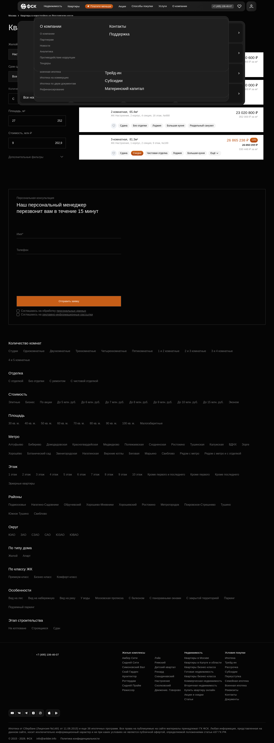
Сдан (56, 628)
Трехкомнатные (86, 351)
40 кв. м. (30, 423)
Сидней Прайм (131, 685)
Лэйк (158, 657)
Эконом (234, 402)
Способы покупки (142, 6)
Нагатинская (90, 453)
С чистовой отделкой (84, 381)
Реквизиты (231, 690)
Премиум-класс (18, 576)
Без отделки (36, 381)
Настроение (162, 680)
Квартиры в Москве (196, 657)
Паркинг (229, 598)
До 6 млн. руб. (90, 402)
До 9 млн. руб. (162, 402)
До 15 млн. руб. (213, 402)
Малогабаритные (151, 423)
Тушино (226, 504)
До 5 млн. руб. (66, 402)
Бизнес (30, 402)
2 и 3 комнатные (195, 351)
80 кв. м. (95, 423)
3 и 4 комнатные (222, 351)
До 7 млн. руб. (114, 402)
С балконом (136, 598)
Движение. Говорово (168, 690)
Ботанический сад (39, 453)
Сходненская (157, 444)
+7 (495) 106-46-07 (47, 654)
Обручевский (72, 504)
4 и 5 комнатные (19, 360)
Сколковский (163, 685)
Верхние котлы (114, 453)
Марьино (150, 453)
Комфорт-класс (67, 576)
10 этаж (137, 474)
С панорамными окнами (165, 598)
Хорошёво (15, 453)
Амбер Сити (130, 657)
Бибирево (34, 444)
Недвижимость (53, 6)
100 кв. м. (128, 423)
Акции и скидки (194, 694)
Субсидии (231, 671)
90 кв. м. (111, 423)
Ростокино (178, 444)
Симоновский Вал (133, 667)
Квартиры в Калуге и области (203, 662)
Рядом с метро (189, 453)
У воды (85, 598)
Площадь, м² (16, 111)
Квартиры (73, 6)
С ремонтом (57, 381)
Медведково (111, 444)
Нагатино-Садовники (45, 504)
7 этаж (95, 474)
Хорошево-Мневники (100, 504)
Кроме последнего (227, 474)
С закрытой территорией (202, 598)
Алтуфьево (15, 444)
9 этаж (122, 474)
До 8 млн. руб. (138, 402)
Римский (160, 662)
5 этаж (68, 474)
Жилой (12, 555)
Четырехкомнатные (114, 351)
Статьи (188, 699)
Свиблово (168, 453)
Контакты (231, 694)
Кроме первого (200, 474)
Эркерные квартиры (21, 483)
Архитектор (129, 676)
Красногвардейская (85, 444)
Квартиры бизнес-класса (200, 667)
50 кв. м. (46, 423)
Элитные (14, 402)
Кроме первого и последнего (166, 474)
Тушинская (197, 444)
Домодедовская (57, 444)
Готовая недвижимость (198, 671)
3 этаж (40, 474)
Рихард (159, 671)
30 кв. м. (13, 423)
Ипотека (230, 657)
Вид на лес (15, 598)
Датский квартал (165, 667)
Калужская (217, 444)
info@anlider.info (46, 738)
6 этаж (81, 474)
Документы (232, 699)
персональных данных (71, 310)
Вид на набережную (41, 598)
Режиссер (128, 690)
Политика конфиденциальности (80, 738)
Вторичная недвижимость (200, 685)
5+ (60, 98)
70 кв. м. (78, 423)
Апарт (27, 555)
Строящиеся (40, 628)
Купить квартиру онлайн (199, 690)
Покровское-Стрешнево (199, 504)
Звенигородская (66, 453)
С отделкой (15, 381)
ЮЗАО (60, 534)
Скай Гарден (130, 671)
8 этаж (109, 474)
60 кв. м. (62, 423)
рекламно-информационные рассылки (67, 314)
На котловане (17, 628)
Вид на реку (67, 598)
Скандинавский (164, 676)
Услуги (163, 6)
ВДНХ (233, 444)
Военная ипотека (236, 685)
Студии (13, 351)
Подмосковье (17, 504)
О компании (179, 6)
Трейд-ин (231, 662)
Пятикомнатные (142, 351)
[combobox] (37, 54)
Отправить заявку (69, 301)
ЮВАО (74, 534)
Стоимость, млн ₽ (20, 133)
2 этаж (26, 474)
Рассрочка (231, 667)
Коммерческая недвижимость (203, 680)
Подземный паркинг (21, 607)
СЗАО (35, 534)
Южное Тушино (18, 513)
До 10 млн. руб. (188, 402)
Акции (122, 6)
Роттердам (129, 680)
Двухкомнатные (60, 351)
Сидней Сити (130, 662)
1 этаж (12, 474)
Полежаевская (134, 444)
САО (48, 534)
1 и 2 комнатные (168, 351)
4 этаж (54, 474)
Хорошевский (128, 504)
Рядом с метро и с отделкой (222, 453)
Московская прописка (109, 598)
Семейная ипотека (237, 680)
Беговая (134, 453)
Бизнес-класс (43, 576)
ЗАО (23, 534)
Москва (12, 15)
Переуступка (233, 676)
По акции (46, 402)
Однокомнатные (33, 351)
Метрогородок (170, 504)
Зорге (245, 444)
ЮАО (11, 534)
